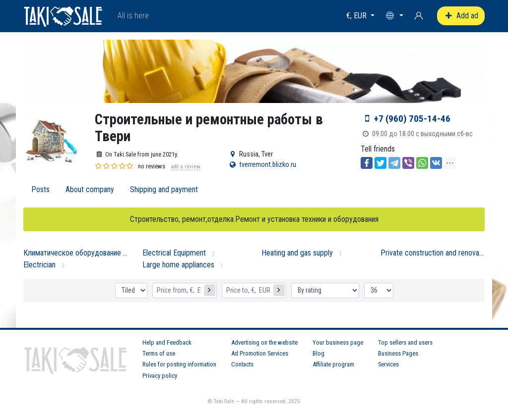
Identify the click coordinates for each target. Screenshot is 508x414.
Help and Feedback (166, 342)
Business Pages (398, 353)
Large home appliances (178, 264)
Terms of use (158, 353)
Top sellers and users (405, 342)
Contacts (242, 364)
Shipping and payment (164, 189)
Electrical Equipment (174, 253)
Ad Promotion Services (259, 353)
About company (89, 189)
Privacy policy (159, 375)
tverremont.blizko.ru (267, 164)
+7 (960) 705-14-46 (412, 118)
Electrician (39, 264)
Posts (40, 189)
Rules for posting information (179, 364)
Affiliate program (333, 364)
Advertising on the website (264, 342)
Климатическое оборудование (72, 253)
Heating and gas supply (297, 253)
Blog (318, 353)
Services (388, 364)
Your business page (338, 342)
